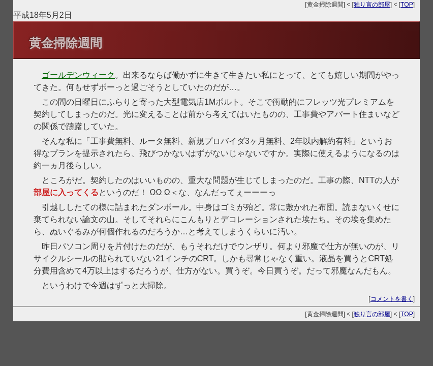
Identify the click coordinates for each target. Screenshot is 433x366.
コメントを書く (391, 298)
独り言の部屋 (372, 4)
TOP (406, 4)
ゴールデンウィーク (78, 75)
